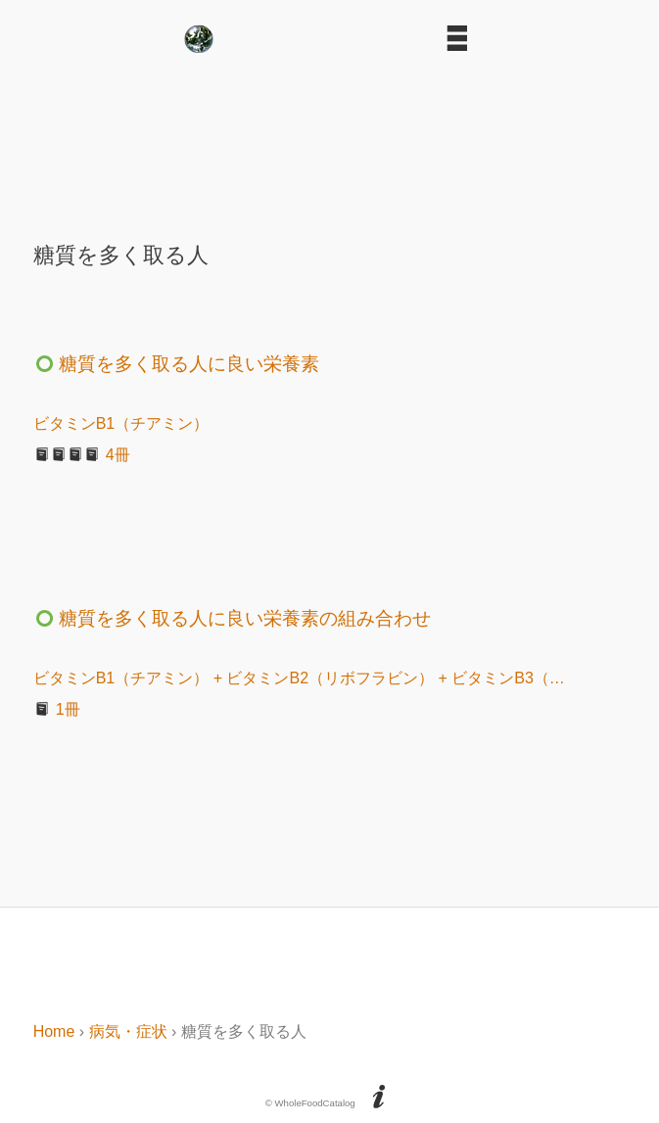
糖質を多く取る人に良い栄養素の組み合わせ (232, 618)
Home (54, 1031)
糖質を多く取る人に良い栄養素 (176, 363)
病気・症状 (128, 1031)
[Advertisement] (330, 140)
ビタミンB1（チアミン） (121, 423)
